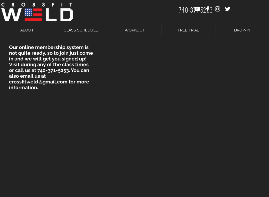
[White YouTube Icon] (197, 8)
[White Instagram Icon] (217, 8)
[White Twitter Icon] (227, 8)
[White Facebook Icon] (207, 8)
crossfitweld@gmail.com (38, 82)
